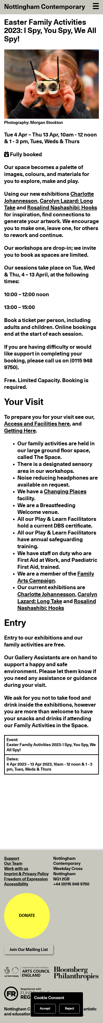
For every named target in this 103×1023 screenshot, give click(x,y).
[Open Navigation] (96, 5)
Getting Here (20, 431)
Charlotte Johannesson (46, 594)
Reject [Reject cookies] (69, 1008)
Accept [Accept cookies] (45, 1008)
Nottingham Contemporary (44, 7)
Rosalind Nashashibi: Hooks (62, 208)
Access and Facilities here (37, 424)
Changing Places (65, 491)
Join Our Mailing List (29, 950)
